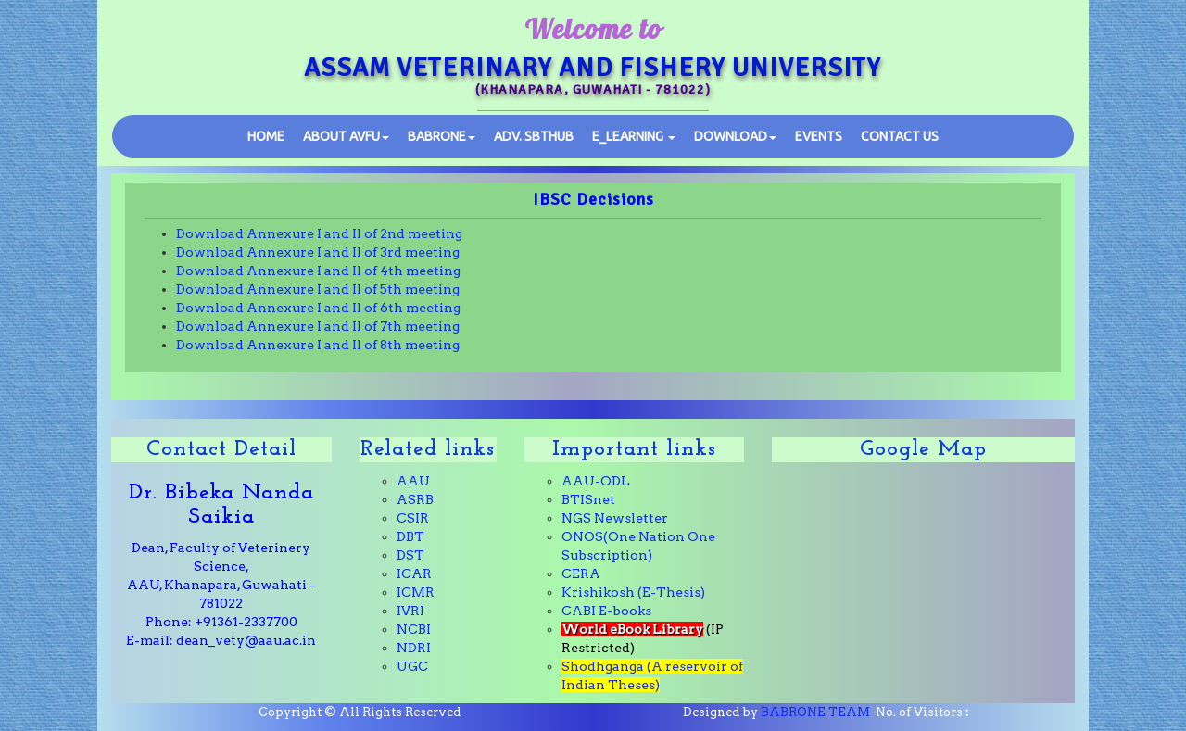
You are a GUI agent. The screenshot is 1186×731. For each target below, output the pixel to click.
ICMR (416, 592)
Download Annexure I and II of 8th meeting (318, 344)
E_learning (633, 136)
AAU (413, 480)
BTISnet (588, 499)
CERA (580, 573)
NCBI (414, 629)
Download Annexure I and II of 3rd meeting (318, 252)
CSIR (413, 517)
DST (410, 555)
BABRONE (441, 136)
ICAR (414, 573)
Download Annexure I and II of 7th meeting (318, 326)
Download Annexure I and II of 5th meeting (318, 289)
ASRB (415, 499)
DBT (410, 536)
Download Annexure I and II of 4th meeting (318, 270)
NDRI (414, 647)
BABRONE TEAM (815, 712)
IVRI (410, 610)
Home (265, 136)
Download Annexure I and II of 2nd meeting (319, 233)
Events (818, 136)
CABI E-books (606, 610)
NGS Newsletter (614, 517)
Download (735, 136)
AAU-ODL (595, 480)
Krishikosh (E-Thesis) (633, 592)
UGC (412, 666)
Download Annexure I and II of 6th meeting (318, 307)
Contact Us (900, 136)
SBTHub (534, 136)
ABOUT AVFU (346, 136)
